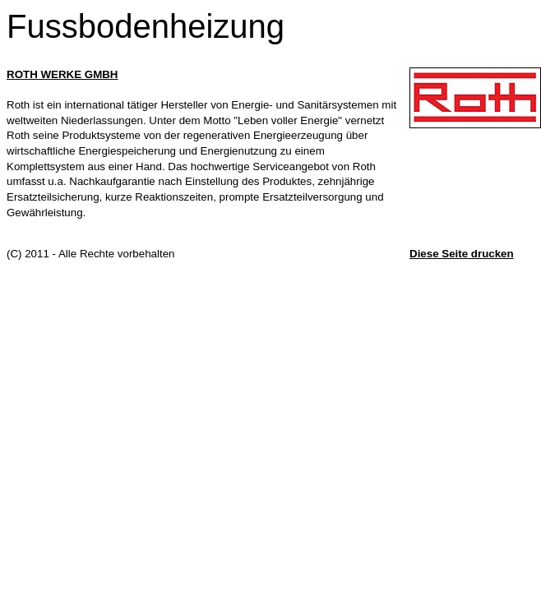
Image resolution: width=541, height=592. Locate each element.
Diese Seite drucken (461, 253)
